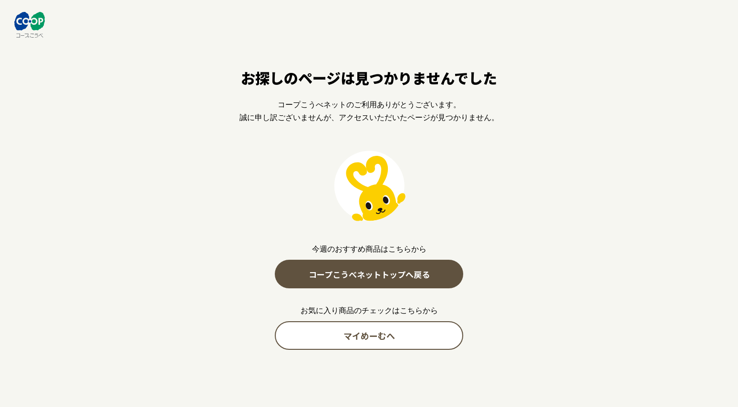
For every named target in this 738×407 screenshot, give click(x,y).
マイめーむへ (369, 335)
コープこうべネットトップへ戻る (369, 274)
